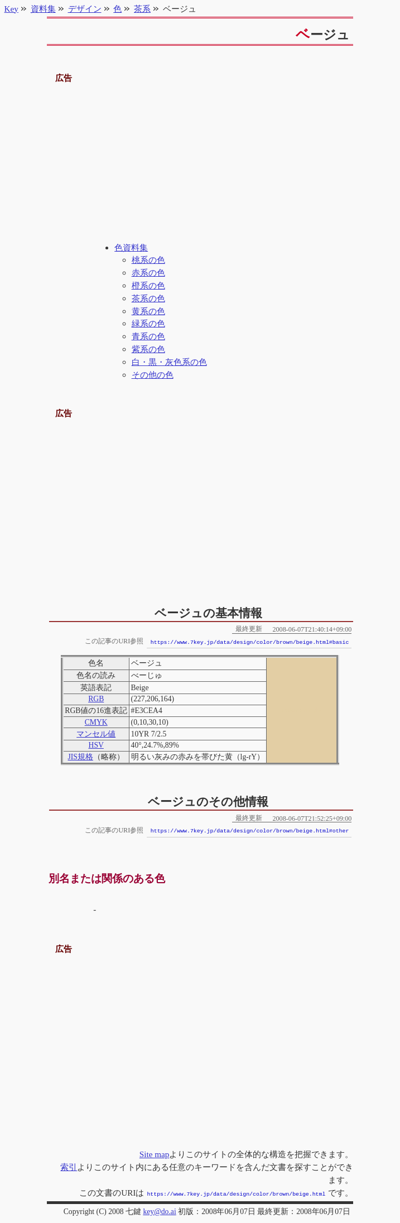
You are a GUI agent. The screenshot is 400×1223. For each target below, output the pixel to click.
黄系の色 (148, 311)
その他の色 (153, 374)
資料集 (43, 8)
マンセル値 (95, 734)
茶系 (142, 8)
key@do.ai (159, 1210)
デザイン (85, 8)
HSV (96, 745)
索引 (68, 1167)
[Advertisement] (200, 163)
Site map (154, 1154)
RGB (96, 699)
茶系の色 (148, 298)
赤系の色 (148, 272)
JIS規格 (80, 757)
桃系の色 (148, 259)
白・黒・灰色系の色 (169, 362)
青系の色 (148, 336)
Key (11, 8)
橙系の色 (148, 285)
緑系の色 (148, 323)
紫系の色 (148, 349)
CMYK (96, 722)
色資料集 (131, 247)
